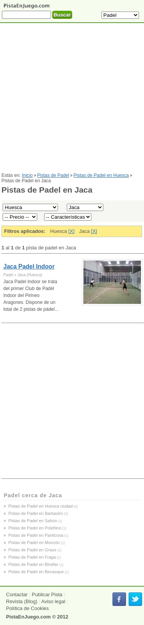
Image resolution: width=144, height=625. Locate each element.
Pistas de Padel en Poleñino (34, 528)
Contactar (17, 594)
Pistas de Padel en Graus (32, 549)
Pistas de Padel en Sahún (32, 520)
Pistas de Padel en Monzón (34, 542)
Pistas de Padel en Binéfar (33, 564)
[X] (71, 231)
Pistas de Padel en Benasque (36, 571)
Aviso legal (53, 601)
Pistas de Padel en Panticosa (35, 535)
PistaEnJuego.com (28, 617)
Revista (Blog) (22, 601)
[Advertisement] (72, 101)
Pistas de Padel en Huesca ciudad (40, 506)
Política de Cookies (27, 608)
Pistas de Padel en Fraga (32, 557)
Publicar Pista (47, 594)
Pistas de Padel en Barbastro (35, 513)
